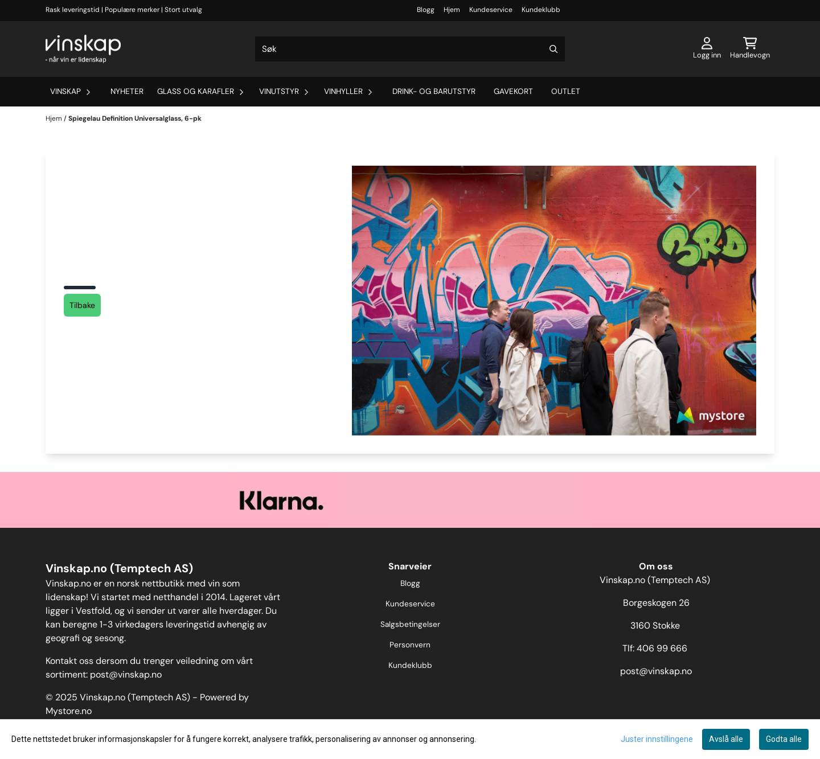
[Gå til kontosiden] (706, 48)
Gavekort (513, 91)
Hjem (452, 9)
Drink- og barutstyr (433, 91)
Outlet (565, 91)
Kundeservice (490, 9)
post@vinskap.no (126, 674)
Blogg (425, 9)
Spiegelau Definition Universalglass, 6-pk (135, 118)
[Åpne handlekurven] (749, 48)
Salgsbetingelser (410, 624)
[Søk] (410, 48)
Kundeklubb (541, 9)
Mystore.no (69, 711)
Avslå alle (726, 739)
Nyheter (127, 91)
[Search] (553, 48)
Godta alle (784, 739)
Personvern (410, 645)
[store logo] (83, 49)
